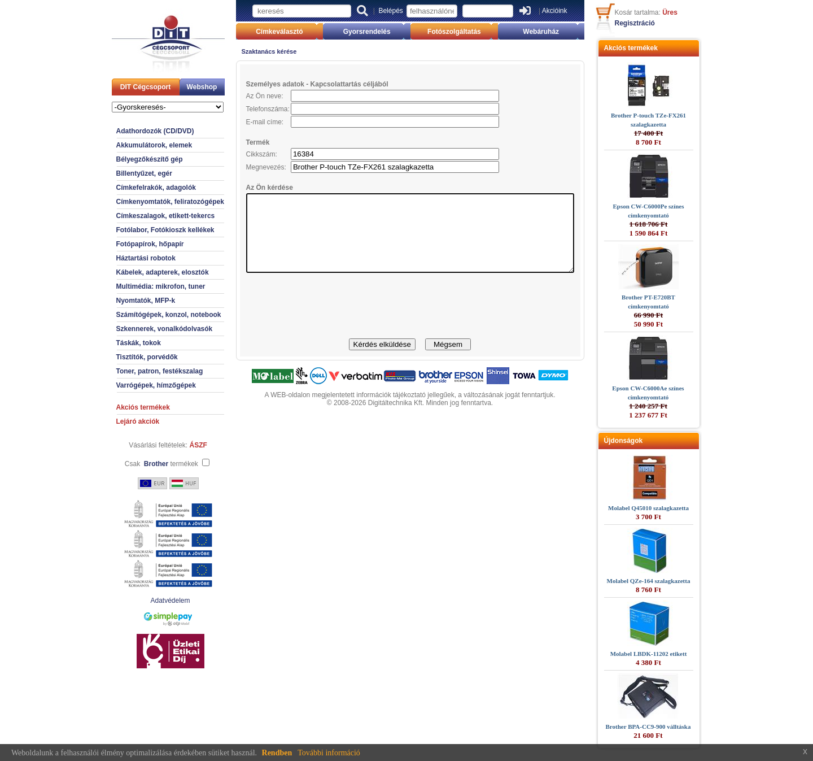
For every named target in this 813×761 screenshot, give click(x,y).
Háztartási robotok (126, 258)
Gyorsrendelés (362, 32)
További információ (329, 753)
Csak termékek (141, 464)
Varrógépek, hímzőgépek (136, 385)
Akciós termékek (123, 407)
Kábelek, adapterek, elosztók (143, 272)
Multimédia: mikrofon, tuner (141, 286)
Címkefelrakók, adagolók (136, 188)
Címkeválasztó (264, 32)
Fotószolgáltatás (459, 32)
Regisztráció (655, 23)
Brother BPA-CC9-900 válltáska (668, 726)
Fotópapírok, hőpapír (130, 244)
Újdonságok (643, 441)
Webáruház (556, 32)
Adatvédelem (150, 601)
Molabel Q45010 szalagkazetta (668, 508)
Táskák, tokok (119, 343)
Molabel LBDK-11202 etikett (668, 653)
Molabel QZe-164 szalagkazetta (668, 580)
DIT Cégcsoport (125, 87)
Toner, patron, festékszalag (140, 371)
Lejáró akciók (118, 421)
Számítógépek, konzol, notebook (149, 315)
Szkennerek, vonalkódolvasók (145, 329)
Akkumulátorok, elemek (135, 145)
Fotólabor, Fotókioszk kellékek (146, 230)
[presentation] (410, 321)
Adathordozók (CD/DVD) (135, 131)
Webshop (182, 87)
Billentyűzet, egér (124, 173)
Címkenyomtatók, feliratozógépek (150, 202)
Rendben (277, 753)
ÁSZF (178, 445)
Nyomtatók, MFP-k (126, 301)
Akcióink (554, 11)
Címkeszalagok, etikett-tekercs (146, 216)
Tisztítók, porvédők (127, 357)
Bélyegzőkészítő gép (130, 159)
